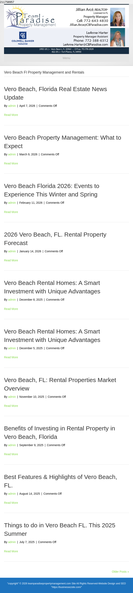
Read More (11, 114)
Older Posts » (120, 571)
